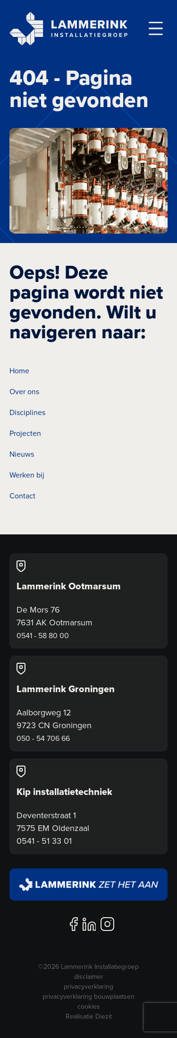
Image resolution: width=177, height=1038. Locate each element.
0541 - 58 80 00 (43, 635)
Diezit (103, 1016)
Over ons (24, 391)
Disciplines (27, 412)
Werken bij (26, 474)
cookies (88, 1006)
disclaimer (88, 976)
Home (19, 370)
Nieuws (21, 454)
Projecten (25, 433)
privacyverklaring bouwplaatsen (88, 996)
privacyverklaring (88, 986)
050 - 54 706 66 (43, 738)
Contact (22, 495)
